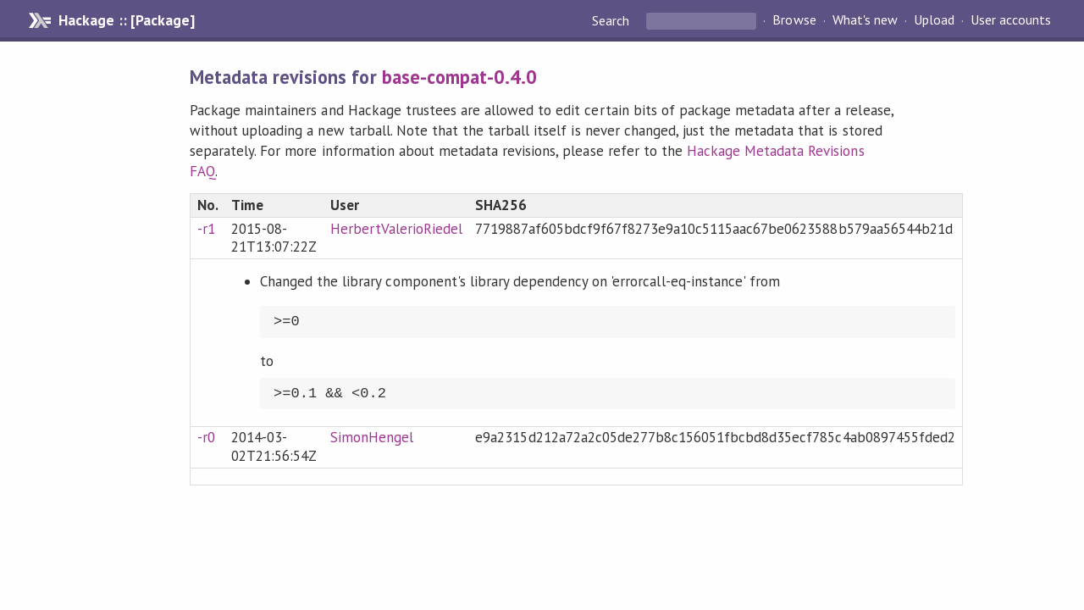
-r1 (206, 228)
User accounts (1011, 20)
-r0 (206, 437)
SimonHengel (371, 437)
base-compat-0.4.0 (459, 76)
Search (612, 20)
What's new (865, 20)
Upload (934, 20)
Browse (794, 20)
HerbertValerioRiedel (396, 228)
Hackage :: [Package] (126, 20)
